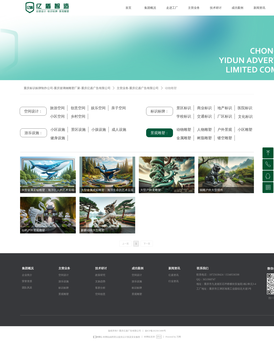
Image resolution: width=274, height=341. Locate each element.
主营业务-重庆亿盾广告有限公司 (138, 88)
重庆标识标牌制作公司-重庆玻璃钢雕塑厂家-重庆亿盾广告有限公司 (67, 88)
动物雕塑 (171, 88)
